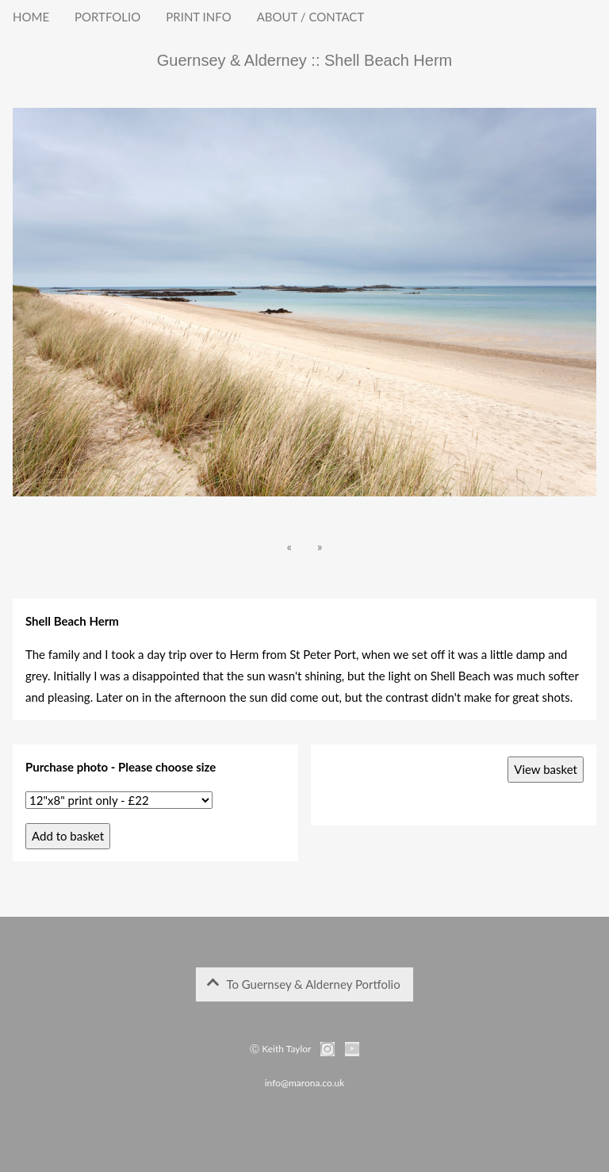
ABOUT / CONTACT (311, 17)
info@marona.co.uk (305, 1083)
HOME (31, 17)
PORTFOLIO (107, 17)
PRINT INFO (198, 17)
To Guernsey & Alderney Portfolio (303, 984)
